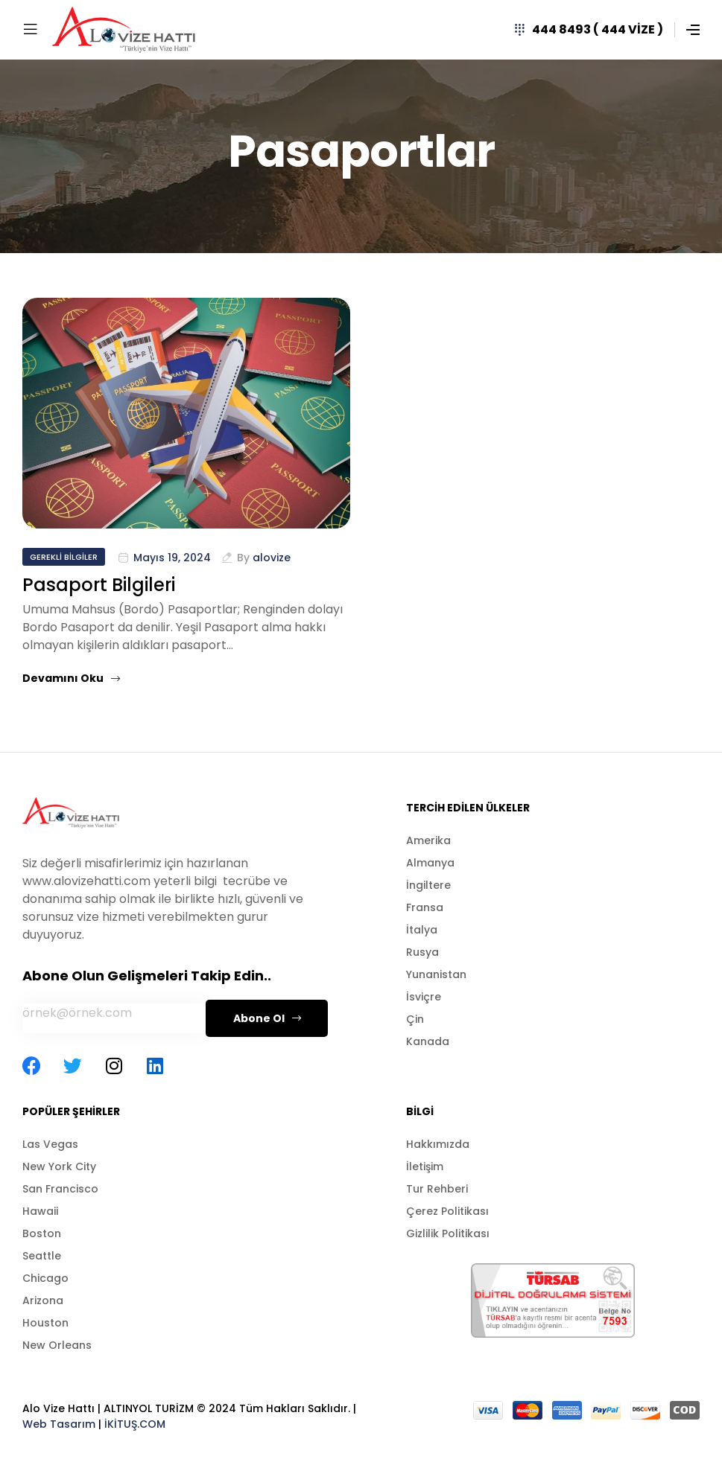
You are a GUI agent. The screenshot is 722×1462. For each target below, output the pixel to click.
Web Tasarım (58, 1424)
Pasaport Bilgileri (98, 584)
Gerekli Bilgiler (64, 557)
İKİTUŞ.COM (134, 1424)
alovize (272, 557)
